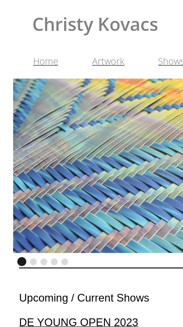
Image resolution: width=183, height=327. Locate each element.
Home (45, 61)
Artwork (108, 61)
